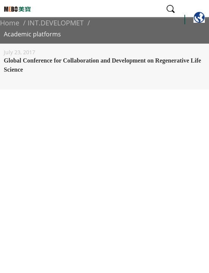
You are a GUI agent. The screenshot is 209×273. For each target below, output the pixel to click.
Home (9, 22)
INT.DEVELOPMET (56, 22)
